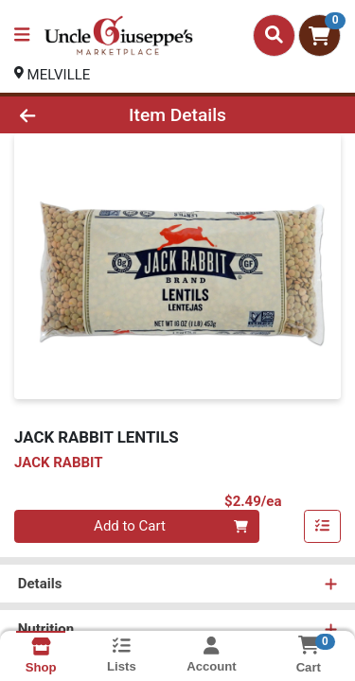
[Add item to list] (323, 527)
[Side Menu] (21, 35)
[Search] (274, 35)
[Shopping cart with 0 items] (319, 35)
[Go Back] (55, 115)
